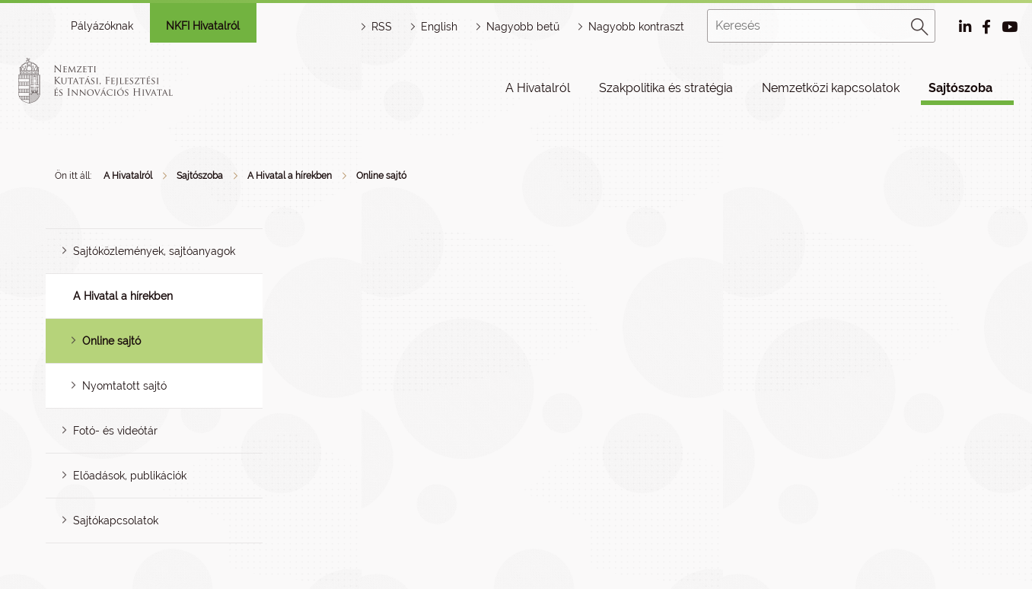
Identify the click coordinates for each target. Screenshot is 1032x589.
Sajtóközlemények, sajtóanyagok (154, 251)
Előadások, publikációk (129, 476)
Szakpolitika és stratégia (666, 88)
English (439, 27)
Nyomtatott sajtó (124, 386)
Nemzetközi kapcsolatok (831, 88)
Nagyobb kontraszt (636, 27)
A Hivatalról (537, 88)
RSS (381, 27)
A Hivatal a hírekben (289, 175)
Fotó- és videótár (115, 431)
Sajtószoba (960, 88)
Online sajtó (381, 175)
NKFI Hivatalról (203, 26)
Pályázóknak (102, 26)
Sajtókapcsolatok (115, 520)
